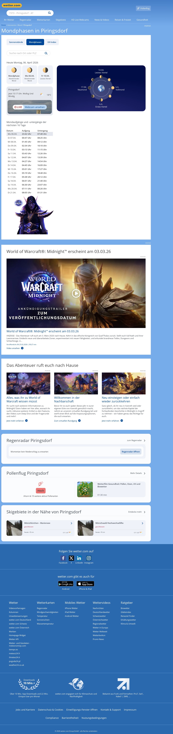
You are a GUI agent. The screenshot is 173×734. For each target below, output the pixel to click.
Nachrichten (98, 604)
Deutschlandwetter (101, 608)
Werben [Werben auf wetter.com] (12, 628)
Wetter (13, 599)
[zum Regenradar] (136, 436)
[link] (9, 16)
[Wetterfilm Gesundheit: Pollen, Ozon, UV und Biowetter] (111, 485)
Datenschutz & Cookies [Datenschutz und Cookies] (50, 706)
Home (3, 21)
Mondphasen (35, 38)
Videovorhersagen (17, 604)
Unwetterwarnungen (18, 612)
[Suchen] (70, 5)
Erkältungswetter (128, 616)
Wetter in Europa (100, 624)
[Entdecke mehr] (137, 508)
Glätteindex (126, 608)
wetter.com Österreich (19, 624)
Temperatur (42, 612)
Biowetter (125, 604)
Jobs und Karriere (25, 706)
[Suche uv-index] (45, 49)
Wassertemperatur (45, 620)
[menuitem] (9, 16)
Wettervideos (102, 599)
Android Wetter (72, 612)
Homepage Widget (17, 632)
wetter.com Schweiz (18, 620)
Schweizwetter (99, 612)
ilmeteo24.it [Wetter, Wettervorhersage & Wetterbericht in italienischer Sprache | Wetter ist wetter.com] (14, 654)
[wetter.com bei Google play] (65, 581)
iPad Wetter (70, 608)
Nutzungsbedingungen (94, 714)
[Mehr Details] (138, 469)
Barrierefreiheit (70, 714)
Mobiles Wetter (75, 599)
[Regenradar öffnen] (130, 448)
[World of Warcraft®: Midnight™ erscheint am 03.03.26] (74, 300)
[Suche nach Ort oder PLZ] (49, 5)
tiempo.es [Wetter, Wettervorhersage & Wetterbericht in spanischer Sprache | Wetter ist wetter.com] (13, 646)
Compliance (52, 714)
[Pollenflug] (143, 5)
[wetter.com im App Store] (85, 581)
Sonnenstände (16, 38)
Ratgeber (127, 599)
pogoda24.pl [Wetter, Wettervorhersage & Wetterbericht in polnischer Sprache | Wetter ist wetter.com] (14, 658)
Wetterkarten (46, 599)
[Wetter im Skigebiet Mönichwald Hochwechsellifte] (112, 524)
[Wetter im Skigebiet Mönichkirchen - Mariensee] (41, 524)
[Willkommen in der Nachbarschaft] (74, 395)
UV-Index (52, 38)
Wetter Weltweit (100, 628)
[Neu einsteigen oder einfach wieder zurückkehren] (122, 395)
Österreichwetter (100, 616)
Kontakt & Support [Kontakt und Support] (111, 706)
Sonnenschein (43, 616)
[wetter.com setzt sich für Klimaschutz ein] (76, 686)
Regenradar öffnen (131, 448)
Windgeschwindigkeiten (47, 608)
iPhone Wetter (71, 604)
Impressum (130, 706)
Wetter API (14, 635)
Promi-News (98, 635)
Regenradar (42, 604)
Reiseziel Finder (128, 612)
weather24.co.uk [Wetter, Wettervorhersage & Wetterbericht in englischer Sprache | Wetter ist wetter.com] (16, 662)
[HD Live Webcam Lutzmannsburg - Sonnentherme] (30, 103)
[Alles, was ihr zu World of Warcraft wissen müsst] (26, 395)
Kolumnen (13, 608)
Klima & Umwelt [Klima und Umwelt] (128, 620)
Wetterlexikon (99, 632)
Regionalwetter (99, 620)
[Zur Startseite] (11, 5)
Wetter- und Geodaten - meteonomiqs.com (19, 641)
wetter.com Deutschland (20, 616)
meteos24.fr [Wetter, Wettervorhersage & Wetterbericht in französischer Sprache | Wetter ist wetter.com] (14, 650)
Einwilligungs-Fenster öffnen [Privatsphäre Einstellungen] (82, 706)
